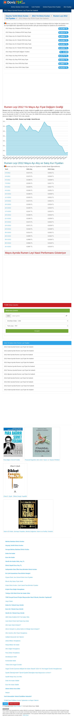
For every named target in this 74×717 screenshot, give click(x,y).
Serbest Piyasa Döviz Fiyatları (52, 7)
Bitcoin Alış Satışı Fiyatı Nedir (14, 581)
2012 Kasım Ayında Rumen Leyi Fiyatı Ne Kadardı (19, 386)
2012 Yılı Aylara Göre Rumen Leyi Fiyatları (16, 343)
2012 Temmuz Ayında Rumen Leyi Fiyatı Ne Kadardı (19, 370)
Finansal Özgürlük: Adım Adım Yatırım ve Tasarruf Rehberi (42, 444)
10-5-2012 (8, 194)
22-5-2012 (8, 222)
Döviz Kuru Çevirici (12, 310)
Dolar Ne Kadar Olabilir (12, 680)
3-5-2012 (7, 176)
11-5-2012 (8, 197)
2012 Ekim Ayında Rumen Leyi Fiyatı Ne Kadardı (18, 382)
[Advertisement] (37, 88)
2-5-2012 (7, 173)
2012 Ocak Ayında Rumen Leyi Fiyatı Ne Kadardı (18, 347)
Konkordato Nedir (10, 660)
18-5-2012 (8, 215)
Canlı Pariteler (36, 7)
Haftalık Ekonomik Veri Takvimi (14, 637)
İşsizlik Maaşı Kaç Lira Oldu (13, 676)
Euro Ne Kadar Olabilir (12, 684)
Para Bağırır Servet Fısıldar (13, 444)
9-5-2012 (7, 190)
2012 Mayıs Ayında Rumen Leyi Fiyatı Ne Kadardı (19, 362)
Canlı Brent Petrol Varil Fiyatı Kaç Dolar (17, 621)
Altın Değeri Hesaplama (12, 649)
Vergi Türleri (9, 601)
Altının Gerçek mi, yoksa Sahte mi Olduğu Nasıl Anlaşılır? (22, 629)
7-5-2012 (7, 183)
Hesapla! (37, 331)
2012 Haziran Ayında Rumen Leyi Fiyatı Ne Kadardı (19, 366)
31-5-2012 (8, 246)
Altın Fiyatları (67, 7)
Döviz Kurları (17, 706)
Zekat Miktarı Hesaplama (12, 641)
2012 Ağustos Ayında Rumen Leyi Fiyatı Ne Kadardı (19, 374)
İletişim (7, 692)
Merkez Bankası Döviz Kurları (20, 7)
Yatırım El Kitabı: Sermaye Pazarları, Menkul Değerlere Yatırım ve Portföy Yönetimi (28, 516)
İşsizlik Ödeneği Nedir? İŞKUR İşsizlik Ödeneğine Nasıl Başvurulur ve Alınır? (28, 672)
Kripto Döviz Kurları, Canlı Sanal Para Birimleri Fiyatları (21, 585)
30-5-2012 (8, 243)
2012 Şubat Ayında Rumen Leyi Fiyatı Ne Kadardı (19, 351)
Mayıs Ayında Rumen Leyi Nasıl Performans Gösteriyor (35, 252)
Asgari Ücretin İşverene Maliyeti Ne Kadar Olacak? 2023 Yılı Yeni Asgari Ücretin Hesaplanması (33, 668)
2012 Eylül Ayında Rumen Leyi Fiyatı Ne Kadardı (18, 378)
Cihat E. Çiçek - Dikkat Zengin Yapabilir (15, 480)
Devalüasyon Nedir (11, 656)
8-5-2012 (7, 187)
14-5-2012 (8, 201)
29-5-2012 (8, 239)
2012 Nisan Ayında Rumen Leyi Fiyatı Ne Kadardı (19, 358)
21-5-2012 (8, 218)
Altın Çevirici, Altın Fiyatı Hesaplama (16, 633)
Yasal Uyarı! (26, 715)
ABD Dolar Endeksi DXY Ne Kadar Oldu (17, 617)
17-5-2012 (8, 211)
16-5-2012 (8, 208)
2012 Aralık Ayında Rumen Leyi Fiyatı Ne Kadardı (19, 389)
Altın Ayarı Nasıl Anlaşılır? (13, 625)
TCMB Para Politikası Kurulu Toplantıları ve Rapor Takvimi (21, 700)
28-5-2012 (8, 236)
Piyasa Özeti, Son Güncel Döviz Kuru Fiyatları (19, 577)
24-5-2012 (8, 229)
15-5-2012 (8, 204)
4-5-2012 (7, 180)
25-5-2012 (8, 232)
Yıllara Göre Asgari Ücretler (13, 664)
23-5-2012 (8, 225)
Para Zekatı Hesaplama (12, 652)
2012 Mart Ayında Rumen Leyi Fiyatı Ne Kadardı (18, 354)
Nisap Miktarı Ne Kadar (12, 645)
